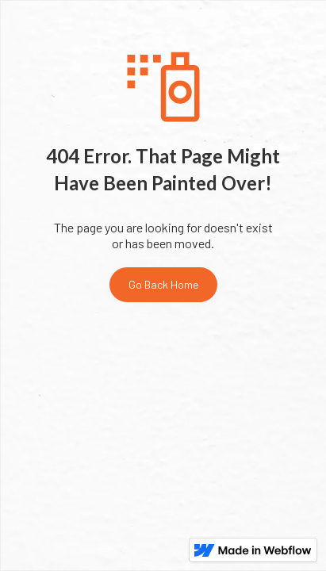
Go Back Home (163, 284)
